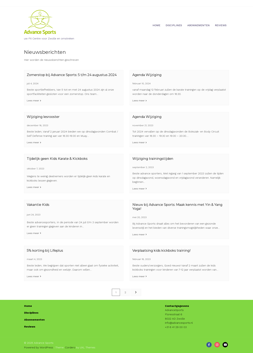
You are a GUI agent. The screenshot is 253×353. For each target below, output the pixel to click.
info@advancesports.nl (179, 322)
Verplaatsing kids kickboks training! (161, 250)
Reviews (221, 25)
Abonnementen (198, 25)
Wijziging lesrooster (43, 117)
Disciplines (174, 25)
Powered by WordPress (38, 347)
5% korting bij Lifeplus (45, 250)
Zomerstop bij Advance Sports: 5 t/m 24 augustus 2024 (72, 75)
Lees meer (33, 100)
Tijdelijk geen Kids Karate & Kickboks (57, 159)
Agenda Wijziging (146, 75)
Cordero (70, 347)
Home (156, 25)
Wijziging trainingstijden (152, 159)
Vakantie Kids (38, 205)
